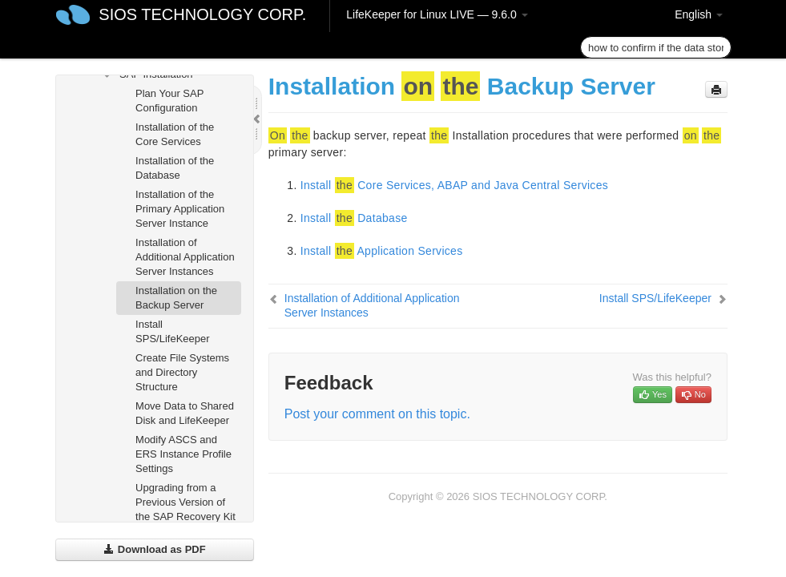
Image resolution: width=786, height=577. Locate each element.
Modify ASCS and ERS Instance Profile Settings (183, 454)
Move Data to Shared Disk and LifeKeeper (184, 413)
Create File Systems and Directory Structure (182, 372)
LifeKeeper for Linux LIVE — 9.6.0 (436, 14)
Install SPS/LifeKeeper (172, 331)
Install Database (354, 218)
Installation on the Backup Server (176, 297)
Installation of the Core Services (174, 134)
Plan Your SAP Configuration (169, 100)
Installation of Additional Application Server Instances (185, 256)
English (699, 14)
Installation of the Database (174, 168)
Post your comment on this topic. (377, 414)
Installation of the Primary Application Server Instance (179, 208)
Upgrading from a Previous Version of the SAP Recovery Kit (185, 502)
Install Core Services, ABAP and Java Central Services (454, 185)
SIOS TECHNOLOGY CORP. (202, 14)
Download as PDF (154, 549)
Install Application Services (381, 251)
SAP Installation (146, 74)
